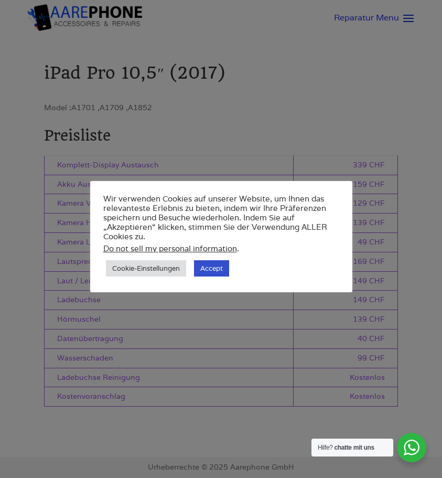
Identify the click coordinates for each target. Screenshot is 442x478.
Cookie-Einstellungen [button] (146, 268)
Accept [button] (211, 268)
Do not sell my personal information (170, 248)
